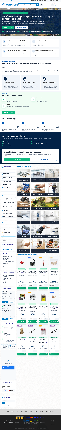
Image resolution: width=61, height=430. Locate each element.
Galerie (36, 411)
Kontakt (58, 0)
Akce (4, 229)
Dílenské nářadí (7, 181)
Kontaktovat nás (44, 159)
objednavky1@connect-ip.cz (8, 312)
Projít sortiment (8, 27)
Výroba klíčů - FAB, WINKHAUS (7, 279)
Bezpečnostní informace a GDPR (8, 266)
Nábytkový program (8, 216)
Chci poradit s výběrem (8, 112)
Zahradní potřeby (7, 195)
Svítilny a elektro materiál (7, 199)
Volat (5, 302)
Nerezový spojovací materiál (8, 174)
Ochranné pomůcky (7, 213)
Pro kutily (33, 0)
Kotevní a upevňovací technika (8, 178)
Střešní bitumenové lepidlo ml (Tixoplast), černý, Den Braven (43, 273)
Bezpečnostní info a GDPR (30, 412)
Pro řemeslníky (40, 0)
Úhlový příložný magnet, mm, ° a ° (21, 273)
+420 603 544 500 (6, 0)
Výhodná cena (6, 232)
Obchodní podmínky (7, 256)
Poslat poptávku (17, 159)
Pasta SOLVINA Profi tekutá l (43, 307)
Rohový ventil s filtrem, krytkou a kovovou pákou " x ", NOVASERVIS (32, 308)
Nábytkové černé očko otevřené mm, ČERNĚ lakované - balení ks (32, 274)
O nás (51, 0)
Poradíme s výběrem (21, 27)
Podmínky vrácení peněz (8, 261)
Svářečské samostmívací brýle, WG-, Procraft (21, 307)
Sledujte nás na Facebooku (7, 367)
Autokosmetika (6, 210)
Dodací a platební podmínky (7, 259)
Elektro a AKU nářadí (8, 190)
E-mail (11, 302)
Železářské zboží (7, 187)
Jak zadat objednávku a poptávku (8, 276)
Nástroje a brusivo (7, 184)
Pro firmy (46, 0)
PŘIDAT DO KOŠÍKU (21, 288)
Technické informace (8, 268)
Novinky (5, 235)
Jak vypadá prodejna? (8, 284)
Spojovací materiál (7, 171)
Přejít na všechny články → (8, 249)
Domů (8, 411)
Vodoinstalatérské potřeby (7, 207)
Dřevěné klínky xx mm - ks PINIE (54, 307)
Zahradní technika (7, 193)
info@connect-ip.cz (15, 0)
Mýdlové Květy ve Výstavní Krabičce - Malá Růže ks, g (43, 341)
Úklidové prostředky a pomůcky (8, 222)
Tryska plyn (22, 339)
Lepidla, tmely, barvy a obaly (8, 203)
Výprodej (5, 240)
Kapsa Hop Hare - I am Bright (54, 272)
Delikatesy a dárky (7, 226)
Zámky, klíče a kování (8, 219)
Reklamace (5, 263)
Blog (54, 0)
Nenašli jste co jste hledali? (8, 282)
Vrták (32, 339)
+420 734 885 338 (7, 310)
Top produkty (6, 238)
